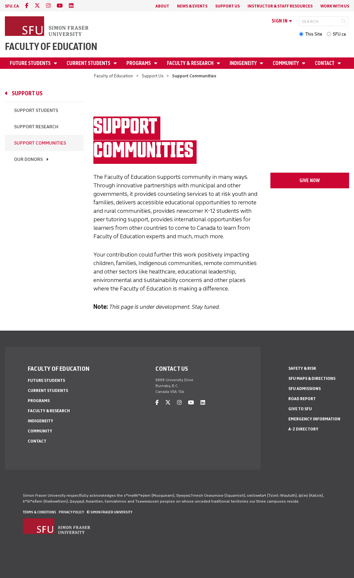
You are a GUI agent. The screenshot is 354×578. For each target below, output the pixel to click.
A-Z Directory (303, 429)
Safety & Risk (302, 368)
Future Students (31, 63)
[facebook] (26, 6)
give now (309, 180)
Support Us (227, 6)
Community (286, 63)
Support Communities (40, 143)
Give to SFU (300, 409)
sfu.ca (12, 6)
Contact (325, 63)
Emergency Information (314, 419)
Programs (139, 63)
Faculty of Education (51, 46)
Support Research (36, 127)
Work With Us (334, 6)
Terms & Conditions (39, 512)
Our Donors (28, 159)
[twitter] (37, 6)
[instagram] (48, 6)
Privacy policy (71, 512)
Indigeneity (244, 63)
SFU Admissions (304, 388)
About (162, 6)
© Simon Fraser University (109, 512)
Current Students (89, 63)
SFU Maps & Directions (311, 378)
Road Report (302, 398)
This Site (313, 34)
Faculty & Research (191, 63)
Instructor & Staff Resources (280, 6)
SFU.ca (339, 34)
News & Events (192, 6)
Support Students (36, 110)
